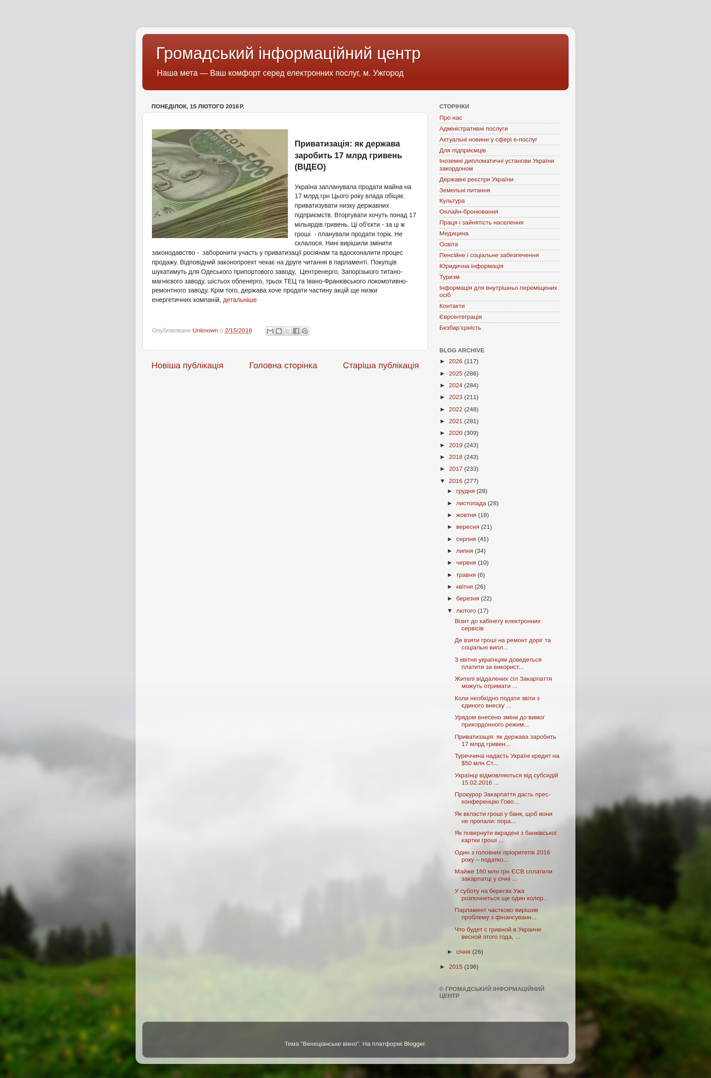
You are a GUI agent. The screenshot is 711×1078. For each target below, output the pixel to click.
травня (466, 574)
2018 (456, 457)
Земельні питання (464, 190)
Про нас (450, 117)
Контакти (452, 305)
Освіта (448, 244)
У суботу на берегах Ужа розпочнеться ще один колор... (502, 895)
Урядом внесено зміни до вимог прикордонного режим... (500, 721)
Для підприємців (462, 150)
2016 (456, 481)
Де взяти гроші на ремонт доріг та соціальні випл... (503, 644)
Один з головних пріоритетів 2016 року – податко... (502, 856)
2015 (456, 966)
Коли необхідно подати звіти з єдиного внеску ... (497, 702)
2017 (456, 468)
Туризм (449, 276)
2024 (456, 385)
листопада (472, 503)
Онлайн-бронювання (468, 211)
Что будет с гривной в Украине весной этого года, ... (498, 933)
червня (467, 562)
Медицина (453, 233)
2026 (456, 361)
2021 (456, 421)
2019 (456, 445)
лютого (466, 610)
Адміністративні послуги (473, 128)
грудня (466, 491)
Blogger (414, 1043)
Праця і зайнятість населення (481, 222)
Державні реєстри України (476, 179)
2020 (456, 432)
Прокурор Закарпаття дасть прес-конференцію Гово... (502, 798)
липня (465, 550)
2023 (456, 397)
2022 (456, 409)
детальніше (240, 299)
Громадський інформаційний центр (288, 53)
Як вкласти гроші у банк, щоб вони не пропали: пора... (504, 817)
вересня (468, 526)
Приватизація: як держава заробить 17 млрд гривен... (505, 740)
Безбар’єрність (460, 327)
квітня (465, 586)
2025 (456, 373)
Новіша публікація (187, 365)
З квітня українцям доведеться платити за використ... (498, 663)
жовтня (467, 515)
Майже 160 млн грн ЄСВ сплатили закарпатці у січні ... (504, 875)
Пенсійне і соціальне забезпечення (489, 255)
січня (464, 951)
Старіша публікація (381, 365)
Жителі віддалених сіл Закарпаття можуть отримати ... (503, 682)
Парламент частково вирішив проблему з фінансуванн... (496, 914)
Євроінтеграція (460, 316)
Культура (452, 200)
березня (468, 598)
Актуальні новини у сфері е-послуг (488, 139)
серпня (467, 539)
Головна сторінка (283, 365)
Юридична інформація (471, 266)
